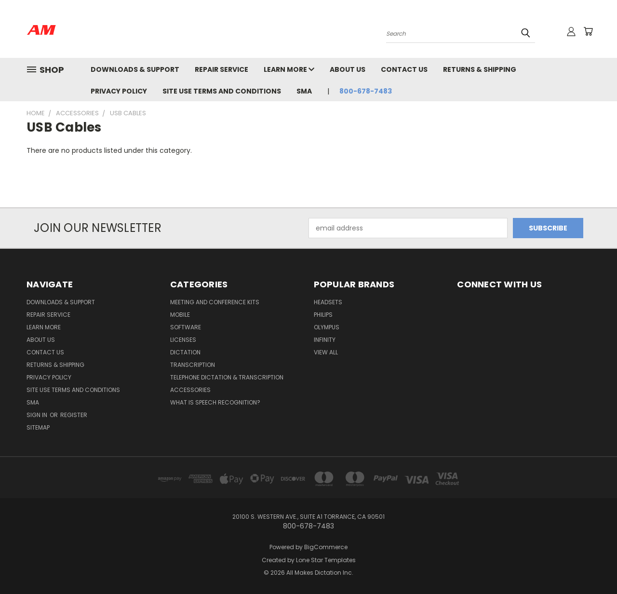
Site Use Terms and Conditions (221, 91)
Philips (323, 314)
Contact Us (404, 69)
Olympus (326, 327)
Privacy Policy (119, 91)
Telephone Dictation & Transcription (226, 377)
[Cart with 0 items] (588, 31)
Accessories (190, 390)
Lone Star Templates (326, 560)
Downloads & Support (135, 69)
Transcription (192, 365)
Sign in (38, 415)
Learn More (289, 69)
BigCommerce (326, 547)
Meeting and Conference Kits (214, 302)
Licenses (183, 340)
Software (185, 327)
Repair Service (221, 69)
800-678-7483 (365, 91)
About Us (347, 69)
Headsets (328, 302)
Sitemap (38, 427)
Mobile (180, 314)
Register (73, 415)
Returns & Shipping (479, 69)
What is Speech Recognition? (215, 402)
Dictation (185, 352)
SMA (304, 91)
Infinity (324, 340)
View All (326, 352)
